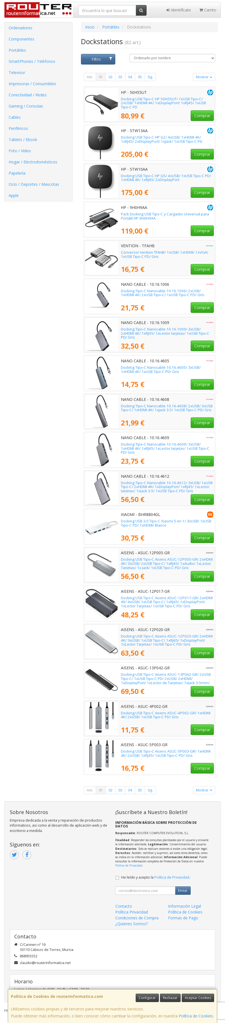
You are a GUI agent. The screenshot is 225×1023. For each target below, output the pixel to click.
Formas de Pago (183, 917)
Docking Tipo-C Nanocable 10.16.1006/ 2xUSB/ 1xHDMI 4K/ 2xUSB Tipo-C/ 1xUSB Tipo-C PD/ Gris (162, 293)
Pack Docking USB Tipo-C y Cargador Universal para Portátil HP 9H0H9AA (165, 216)
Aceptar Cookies (198, 997)
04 (130, 77)
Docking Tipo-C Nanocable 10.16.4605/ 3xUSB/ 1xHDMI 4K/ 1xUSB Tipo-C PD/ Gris (161, 369)
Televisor (17, 72)
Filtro (102, 59)
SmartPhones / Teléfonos (32, 61)
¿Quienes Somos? (131, 923)
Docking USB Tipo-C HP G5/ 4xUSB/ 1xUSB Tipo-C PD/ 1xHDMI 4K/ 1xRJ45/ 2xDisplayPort (166, 177)
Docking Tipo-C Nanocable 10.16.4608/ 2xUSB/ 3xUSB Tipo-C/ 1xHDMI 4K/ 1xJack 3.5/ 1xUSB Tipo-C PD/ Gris (167, 408)
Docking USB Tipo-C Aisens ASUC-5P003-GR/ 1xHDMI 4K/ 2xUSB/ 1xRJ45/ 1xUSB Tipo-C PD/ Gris (165, 753)
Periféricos (18, 128)
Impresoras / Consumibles (32, 83)
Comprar (202, 115)
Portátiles (17, 50)
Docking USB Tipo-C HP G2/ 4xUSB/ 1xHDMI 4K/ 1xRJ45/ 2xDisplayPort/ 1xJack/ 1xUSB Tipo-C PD (161, 139)
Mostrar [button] (204, 77)
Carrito (207, 10)
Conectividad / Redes (28, 94)
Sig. (150, 77)
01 (101, 77)
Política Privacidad (131, 912)
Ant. (90, 77)
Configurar (147, 997)
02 (111, 77)
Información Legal (184, 906)
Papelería (17, 173)
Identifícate (178, 10)
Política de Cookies (196, 1016)
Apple (14, 195)
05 (140, 77)
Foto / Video (20, 150)
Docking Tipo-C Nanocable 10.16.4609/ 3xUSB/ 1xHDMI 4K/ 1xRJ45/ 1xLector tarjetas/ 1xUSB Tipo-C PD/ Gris (165, 448)
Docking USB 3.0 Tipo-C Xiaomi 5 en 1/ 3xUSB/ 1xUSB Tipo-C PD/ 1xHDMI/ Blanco (166, 523)
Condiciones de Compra (137, 917)
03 (120, 77)
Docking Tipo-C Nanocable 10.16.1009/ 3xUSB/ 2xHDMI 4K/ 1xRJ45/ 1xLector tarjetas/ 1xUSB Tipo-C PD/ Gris (165, 333)
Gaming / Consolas (26, 106)
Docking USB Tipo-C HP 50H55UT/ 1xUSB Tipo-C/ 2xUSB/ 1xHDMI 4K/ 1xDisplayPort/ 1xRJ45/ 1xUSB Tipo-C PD (163, 103)
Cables (15, 117)
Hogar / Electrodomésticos (33, 162)
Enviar (183, 890)
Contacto (123, 906)
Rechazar (170, 997)
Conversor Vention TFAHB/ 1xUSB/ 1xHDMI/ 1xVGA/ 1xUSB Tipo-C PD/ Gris (164, 254)
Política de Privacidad (128, 865)
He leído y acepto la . (155, 877)
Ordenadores (20, 27)
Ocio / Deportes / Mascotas (34, 184)
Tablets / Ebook (23, 139)
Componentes (21, 39)
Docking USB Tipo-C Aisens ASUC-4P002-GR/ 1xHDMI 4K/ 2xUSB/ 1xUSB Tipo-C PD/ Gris (165, 715)
